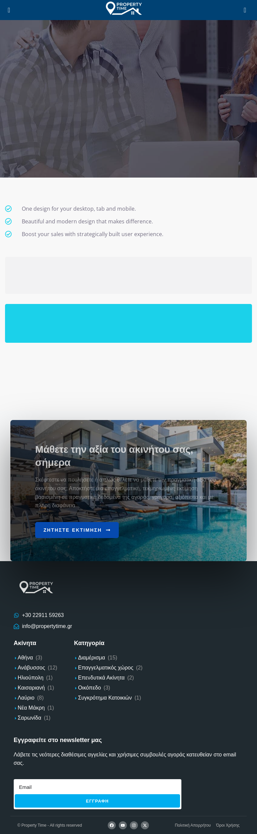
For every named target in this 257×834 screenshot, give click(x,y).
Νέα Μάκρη (31, 708)
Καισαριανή (31, 688)
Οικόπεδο (89, 688)
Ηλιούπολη (31, 678)
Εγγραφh (97, 800)
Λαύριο (26, 698)
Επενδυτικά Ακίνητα (101, 678)
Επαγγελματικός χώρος (105, 667)
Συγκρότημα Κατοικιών (105, 698)
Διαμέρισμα (91, 657)
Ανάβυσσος (31, 667)
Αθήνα (25, 657)
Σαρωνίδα (29, 718)
